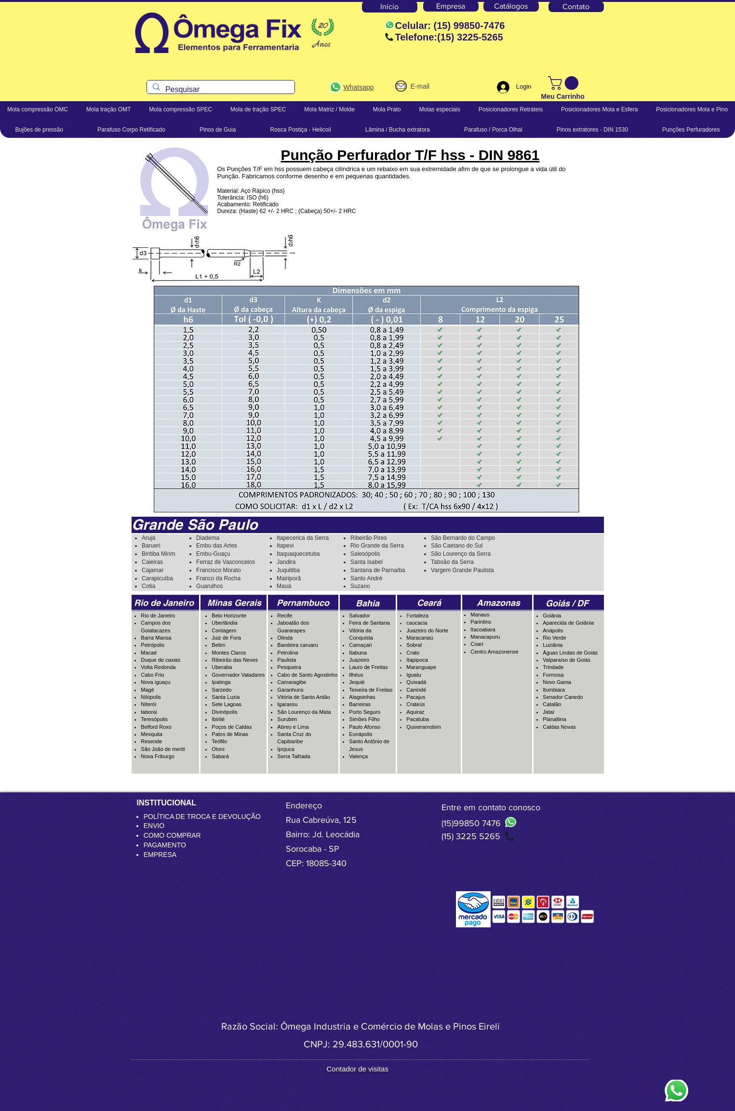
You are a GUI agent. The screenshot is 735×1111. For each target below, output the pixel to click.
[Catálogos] (511, 6)
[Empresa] (451, 6)
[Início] (389, 7)
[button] (565, 83)
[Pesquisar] (219, 89)
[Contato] (576, 6)
